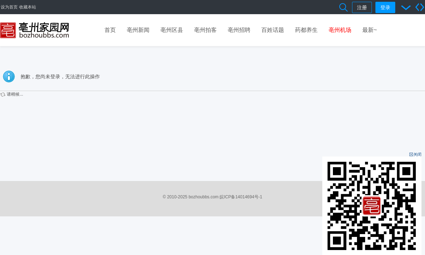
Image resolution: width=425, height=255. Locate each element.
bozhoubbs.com (203, 196)
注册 (362, 7)
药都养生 (306, 30)
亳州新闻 (138, 30)
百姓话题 (272, 30)
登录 (385, 7)
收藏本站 (27, 7)
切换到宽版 (419, 7)
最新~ (369, 30)
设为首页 (9, 7)
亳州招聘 (239, 30)
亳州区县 (171, 30)
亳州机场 (340, 30)
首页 (110, 30)
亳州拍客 (205, 30)
